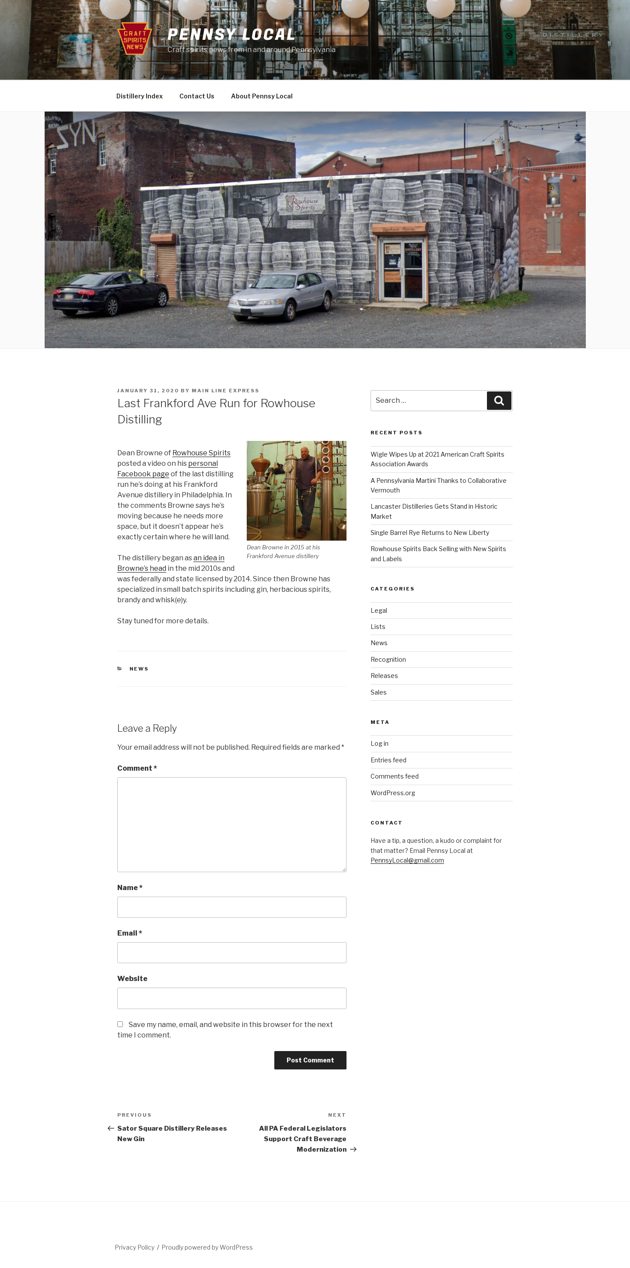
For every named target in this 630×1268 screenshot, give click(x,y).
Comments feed (395, 776)
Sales (379, 692)
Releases (384, 675)
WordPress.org (393, 792)
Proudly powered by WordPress (207, 1247)
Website (132, 979)
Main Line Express (225, 391)
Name (130, 888)
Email (129, 933)
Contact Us (196, 96)
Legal (379, 610)
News (139, 669)
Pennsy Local (232, 34)
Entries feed (388, 760)
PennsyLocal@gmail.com (407, 860)
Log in (379, 743)
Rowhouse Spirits (201, 453)
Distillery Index (139, 96)
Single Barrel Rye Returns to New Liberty (430, 532)
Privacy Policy (134, 1247)
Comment (137, 768)
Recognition (388, 659)
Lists (378, 626)
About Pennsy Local (262, 96)
